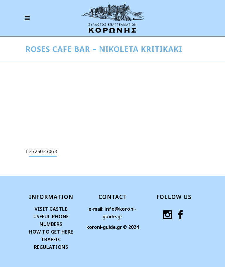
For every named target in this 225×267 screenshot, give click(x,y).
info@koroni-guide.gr (120, 213)
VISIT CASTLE (51, 209)
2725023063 (43, 151)
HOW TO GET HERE (51, 232)
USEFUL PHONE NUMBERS (51, 220)
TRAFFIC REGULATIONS (51, 243)
